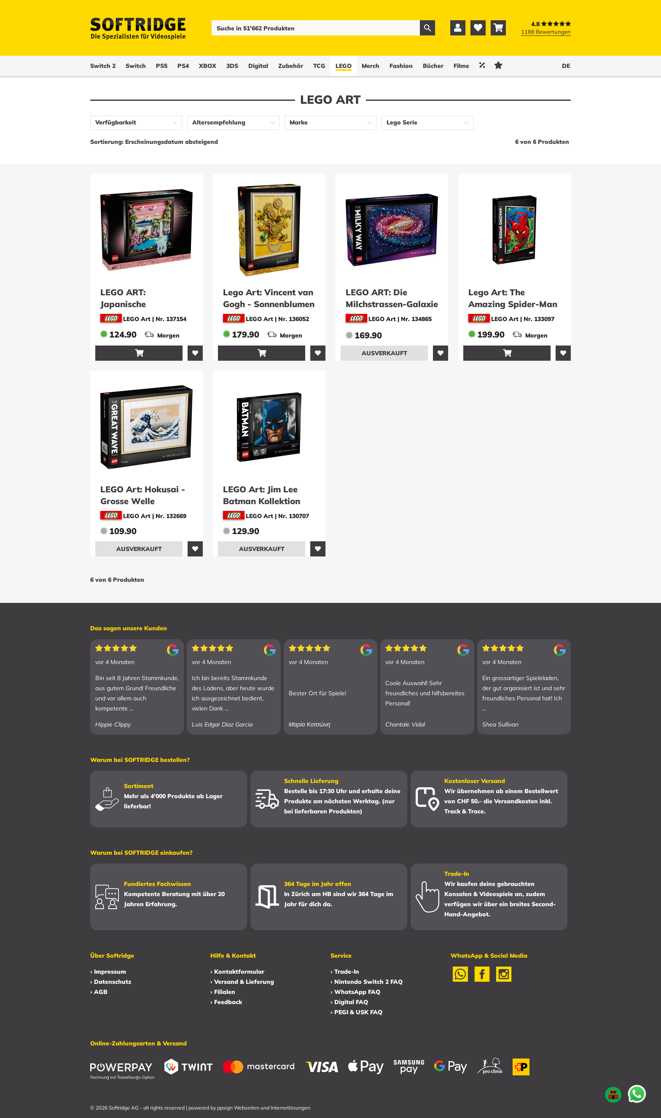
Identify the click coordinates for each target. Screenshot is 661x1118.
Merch (370, 66)
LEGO (344, 66)
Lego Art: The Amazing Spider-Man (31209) (512, 304)
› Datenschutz (110, 982)
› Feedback (226, 1002)
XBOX (207, 66)
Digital (258, 66)
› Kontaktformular (237, 971)
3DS (232, 66)
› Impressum (108, 971)
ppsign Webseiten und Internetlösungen (263, 1107)
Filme (461, 66)
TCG (319, 66)
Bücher (433, 66)
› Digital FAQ (349, 1002)
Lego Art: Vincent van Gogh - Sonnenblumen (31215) (268, 304)
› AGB (98, 992)
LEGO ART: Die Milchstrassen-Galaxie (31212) (392, 304)
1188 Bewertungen (546, 31)
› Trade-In (344, 971)
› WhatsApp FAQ (355, 992)
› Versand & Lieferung (242, 982)
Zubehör (290, 66)
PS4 (183, 66)
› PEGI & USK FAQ (356, 1012)
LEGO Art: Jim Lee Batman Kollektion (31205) (261, 501)
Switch (136, 66)
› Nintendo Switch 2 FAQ (366, 982)
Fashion (401, 66)
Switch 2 (103, 66)
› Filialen (222, 992)
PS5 (161, 66)
